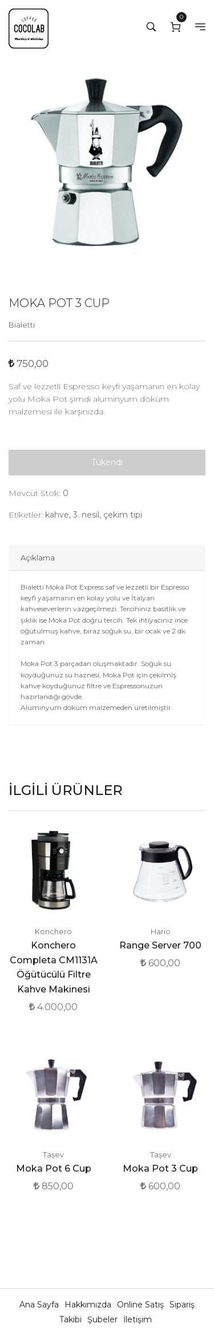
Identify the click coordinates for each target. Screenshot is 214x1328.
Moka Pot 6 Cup (53, 1168)
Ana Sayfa (40, 1304)
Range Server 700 (160, 945)
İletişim (137, 1319)
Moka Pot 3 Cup (160, 1168)
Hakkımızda (89, 1304)
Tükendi (107, 462)
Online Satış (141, 1304)
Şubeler (103, 1319)
